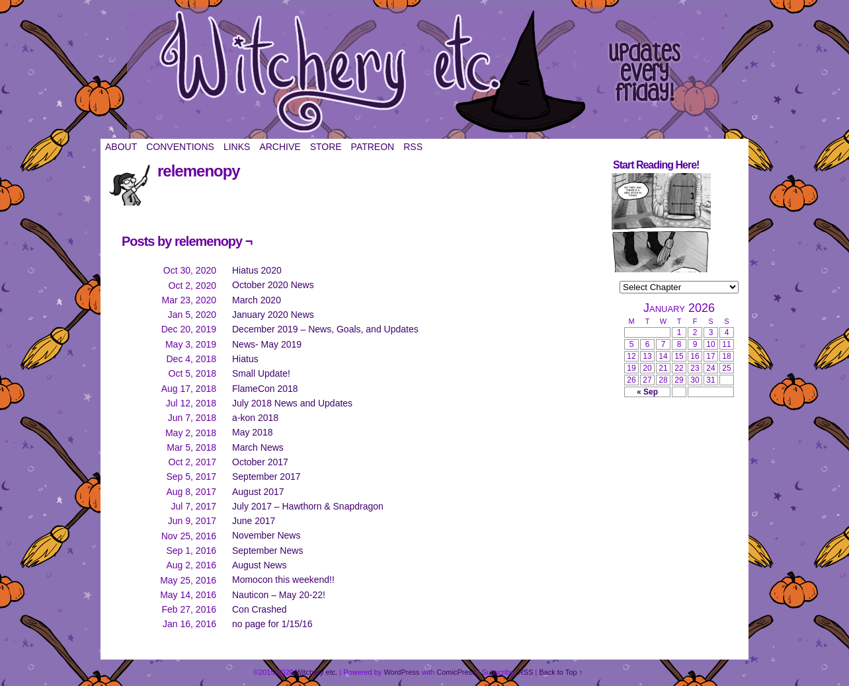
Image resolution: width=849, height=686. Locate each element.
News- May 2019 (267, 344)
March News (258, 447)
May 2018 (252, 432)
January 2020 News (273, 314)
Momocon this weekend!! (283, 579)
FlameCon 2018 (265, 388)
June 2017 (253, 520)
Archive (279, 146)
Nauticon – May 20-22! (278, 595)
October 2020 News (273, 285)
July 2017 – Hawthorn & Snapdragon (308, 506)
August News (259, 565)
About (121, 146)
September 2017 (266, 476)
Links (236, 146)
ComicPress (455, 672)
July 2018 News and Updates (292, 403)
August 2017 (258, 491)
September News (267, 550)
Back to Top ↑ (561, 672)
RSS (413, 146)
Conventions (180, 146)
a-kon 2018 (255, 417)
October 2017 (260, 462)
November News (266, 535)
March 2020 (256, 300)
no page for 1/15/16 (272, 624)
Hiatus (245, 359)
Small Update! (261, 373)
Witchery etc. (424, 73)
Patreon (373, 146)
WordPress (401, 672)
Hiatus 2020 (257, 270)
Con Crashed (259, 609)
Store (326, 146)
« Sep (647, 392)
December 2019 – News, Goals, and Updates (325, 329)
